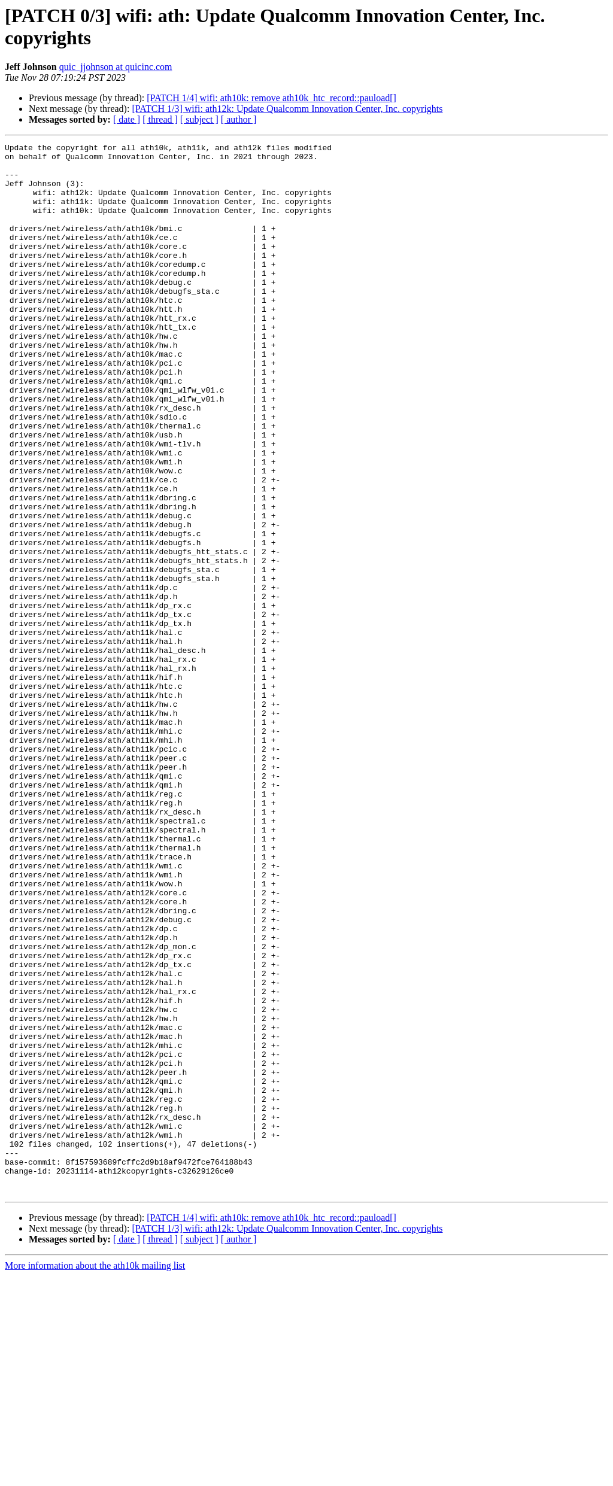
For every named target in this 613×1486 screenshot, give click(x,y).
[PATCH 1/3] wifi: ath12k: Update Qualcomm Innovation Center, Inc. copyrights (287, 109)
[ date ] (126, 119)
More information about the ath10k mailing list (95, 1475)
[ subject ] (199, 119)
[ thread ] (160, 119)
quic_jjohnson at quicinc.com (115, 67)
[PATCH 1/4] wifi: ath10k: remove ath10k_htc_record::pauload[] (271, 98)
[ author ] (239, 119)
